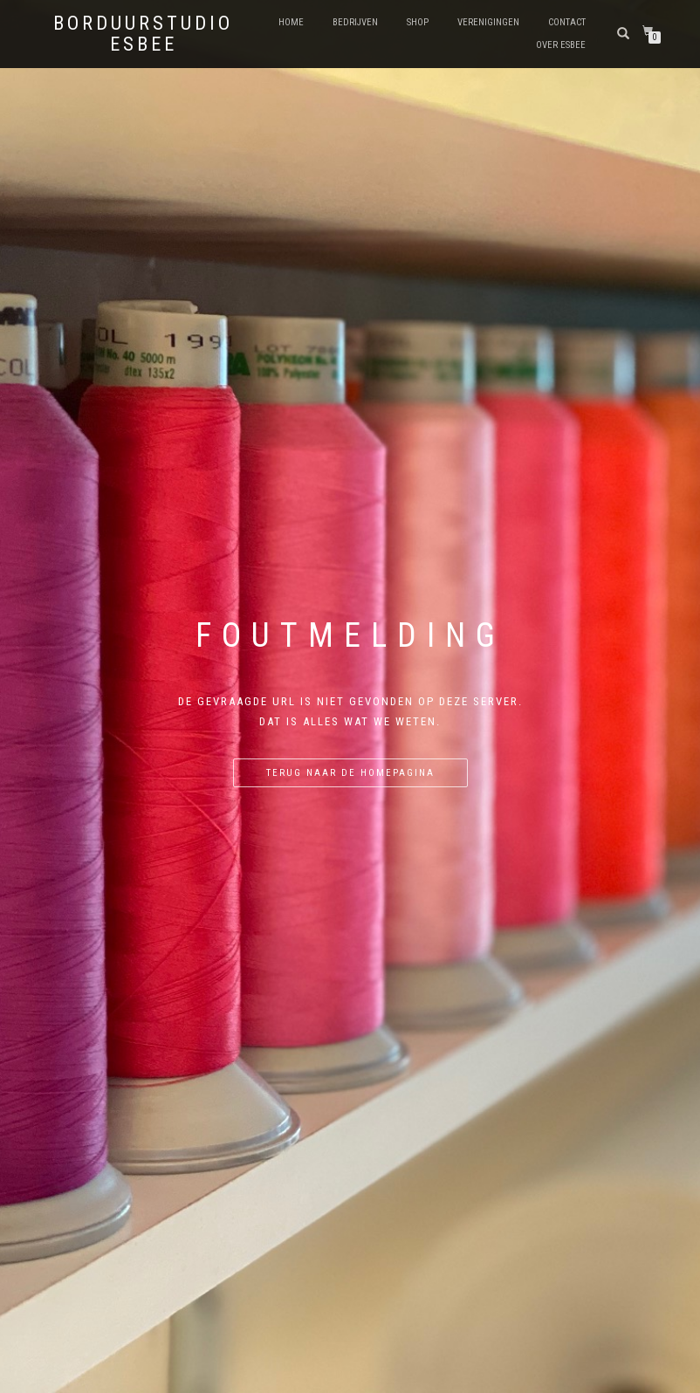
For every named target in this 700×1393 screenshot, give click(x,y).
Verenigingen (488, 22)
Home (291, 22)
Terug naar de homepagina (350, 773)
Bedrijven (355, 22)
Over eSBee (561, 45)
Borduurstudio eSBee (143, 34)
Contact (567, 22)
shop (418, 22)
